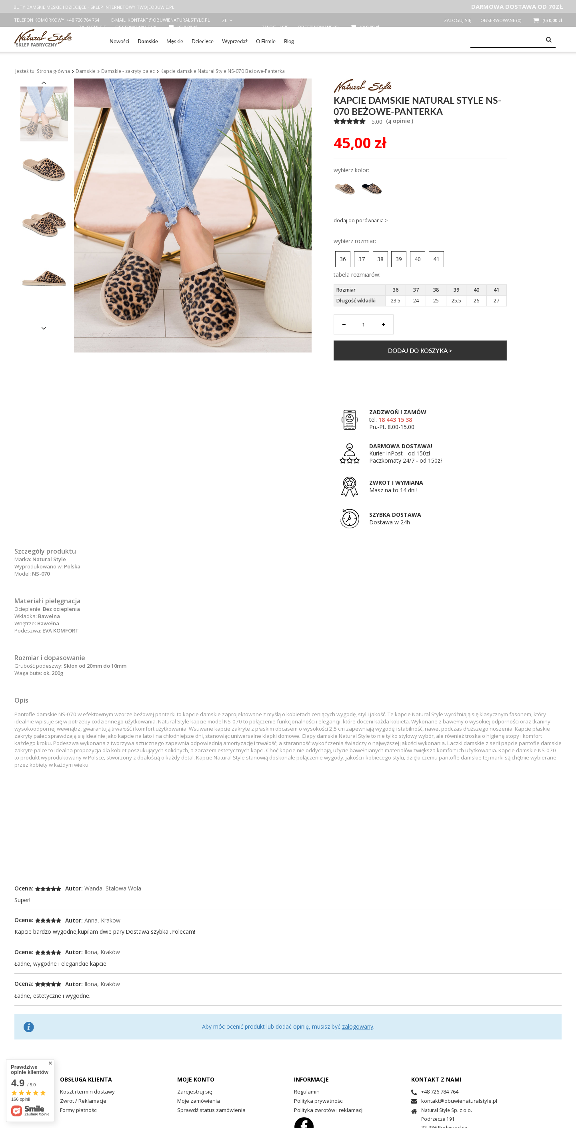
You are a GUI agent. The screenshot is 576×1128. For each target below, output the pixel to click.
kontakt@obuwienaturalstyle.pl (169, 20)
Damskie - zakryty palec (128, 71)
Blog (289, 41)
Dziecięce (203, 41)
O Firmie (266, 41)
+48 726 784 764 (82, 20)
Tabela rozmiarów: (357, 274)
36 (343, 259)
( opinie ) (398, 121)
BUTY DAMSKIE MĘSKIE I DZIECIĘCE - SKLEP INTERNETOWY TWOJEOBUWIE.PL (94, 7)
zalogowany (357, 1026)
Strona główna (53, 71)
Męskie (174, 41)
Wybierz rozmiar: (355, 241)
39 (399, 259)
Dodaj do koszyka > (420, 350)
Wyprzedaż (235, 41)
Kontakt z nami (436, 1079)
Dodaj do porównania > (361, 220)
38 (380, 259)
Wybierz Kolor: (351, 170)
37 (361, 259)
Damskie (148, 41)
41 (436, 259)
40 (417, 259)
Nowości (119, 41)
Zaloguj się (458, 20)
